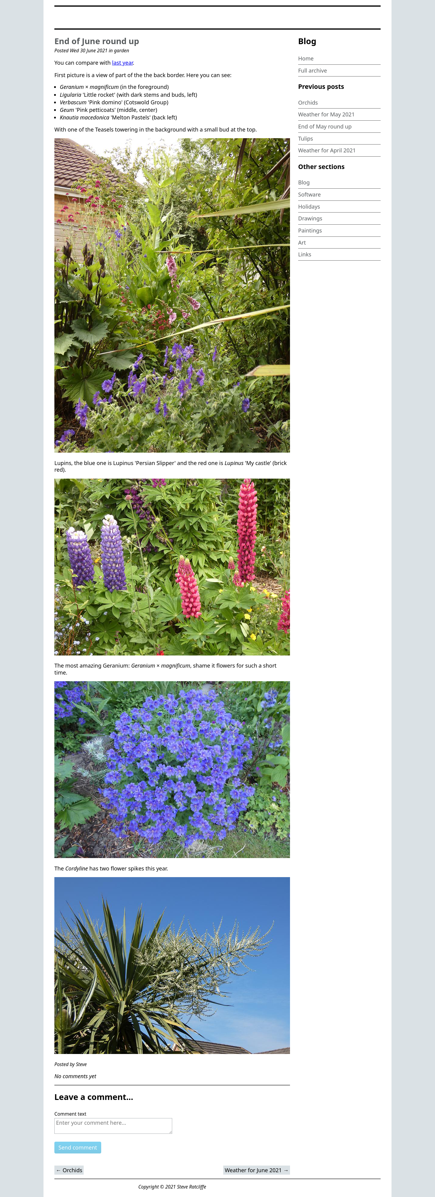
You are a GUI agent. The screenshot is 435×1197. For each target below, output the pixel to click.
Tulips (305, 138)
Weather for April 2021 (327, 150)
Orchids (308, 102)
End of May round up (325, 126)
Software (309, 194)
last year (122, 62)
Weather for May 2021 (326, 114)
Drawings (310, 218)
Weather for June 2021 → (257, 1170)
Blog (304, 182)
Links (304, 254)
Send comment (78, 1147)
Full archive (312, 70)
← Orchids (69, 1170)
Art (302, 242)
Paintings (310, 230)
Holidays (309, 206)
